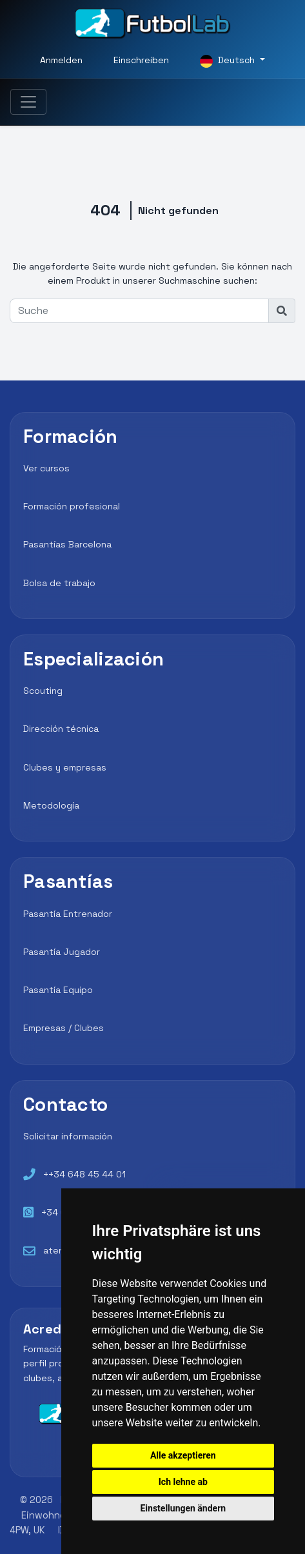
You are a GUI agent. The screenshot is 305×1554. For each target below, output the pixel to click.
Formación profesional (71, 506)
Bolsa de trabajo (59, 583)
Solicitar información (67, 1136)
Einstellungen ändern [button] (183, 1508)
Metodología (51, 805)
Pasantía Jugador (61, 952)
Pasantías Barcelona (67, 544)
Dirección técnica (61, 728)
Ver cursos (46, 468)
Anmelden (61, 60)
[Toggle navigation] (28, 102)
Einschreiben (141, 60)
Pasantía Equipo (58, 990)
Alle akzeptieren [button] (183, 1455)
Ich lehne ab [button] (183, 1482)
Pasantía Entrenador (67, 914)
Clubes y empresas (64, 767)
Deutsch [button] (228, 61)
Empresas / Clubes (63, 1028)
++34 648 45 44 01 (84, 1174)
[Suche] (139, 311)
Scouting (43, 690)
